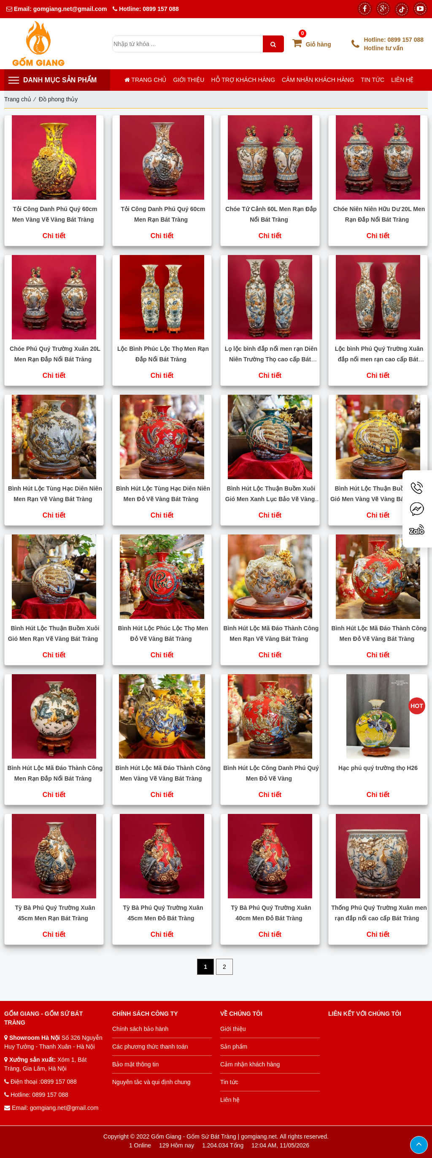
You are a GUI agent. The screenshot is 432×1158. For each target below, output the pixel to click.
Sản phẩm (233, 1046)
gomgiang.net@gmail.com (69, 8)
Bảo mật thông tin (135, 1064)
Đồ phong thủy (58, 99)
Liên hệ (402, 79)
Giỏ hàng (311, 44)
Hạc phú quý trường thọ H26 (378, 768)
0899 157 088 (161, 8)
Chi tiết (54, 235)
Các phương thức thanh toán (150, 1046)
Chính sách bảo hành (140, 1028)
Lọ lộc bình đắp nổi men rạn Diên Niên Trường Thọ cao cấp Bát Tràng (271, 359)
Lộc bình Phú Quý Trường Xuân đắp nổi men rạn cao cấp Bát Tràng (379, 359)
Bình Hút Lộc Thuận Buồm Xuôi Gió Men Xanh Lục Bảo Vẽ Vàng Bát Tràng (270, 499)
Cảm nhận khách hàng (318, 79)
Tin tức (372, 79)
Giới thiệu (188, 79)
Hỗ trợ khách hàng (243, 79)
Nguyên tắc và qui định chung (151, 1082)
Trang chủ (145, 79)
